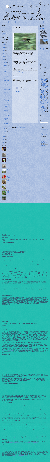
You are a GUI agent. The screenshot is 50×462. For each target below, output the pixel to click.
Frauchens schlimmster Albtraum (8, 171)
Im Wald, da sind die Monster (6, 84)
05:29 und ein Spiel (6, 112)
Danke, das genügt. (5, 97)
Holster (46, 73)
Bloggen (44, 55)
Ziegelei (41, 119)
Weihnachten (42, 116)
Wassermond (6, 92)
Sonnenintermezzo (7, 89)
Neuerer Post (15, 125)
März (5, 129)
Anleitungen (19, 22)
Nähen (47, 86)
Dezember (5, 60)
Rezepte (41, 101)
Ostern (47, 93)
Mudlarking (44, 85)
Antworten (17, 83)
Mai (4, 126)
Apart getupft (7, 197)
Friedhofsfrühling (43, 28)
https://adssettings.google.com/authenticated (32, 437)
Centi (19, 87)
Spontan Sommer (6, 80)
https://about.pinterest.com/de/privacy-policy (20, 455)
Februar (5, 131)
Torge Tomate (6, 102)
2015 (4, 134)
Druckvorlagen (27, 22)
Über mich (12, 22)
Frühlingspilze (6, 123)
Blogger (31, 459)
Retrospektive (44, 100)
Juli (4, 68)
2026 (4, 44)
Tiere (43, 111)
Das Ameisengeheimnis (7, 87)
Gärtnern (42, 66)
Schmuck (41, 105)
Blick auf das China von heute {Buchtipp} (44, 130)
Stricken (41, 109)
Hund (44, 74)
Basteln (41, 54)
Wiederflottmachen (43, 117)
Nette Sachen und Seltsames (20, 72)
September (6, 65)
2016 (4, 59)
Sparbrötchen (42, 107)
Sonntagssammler (7, 186)
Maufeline (17, 78)
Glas (47, 67)
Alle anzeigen (46, 149)
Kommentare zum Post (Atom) (20, 127)
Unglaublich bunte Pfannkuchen (6, 108)
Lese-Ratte (42, 81)
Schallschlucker (42, 104)
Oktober (5, 63)
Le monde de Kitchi (44, 138)
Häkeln (41, 71)
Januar (5, 132)
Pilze (41, 95)
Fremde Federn (45, 64)
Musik (41, 86)
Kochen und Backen (44, 79)
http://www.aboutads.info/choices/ (26, 349)
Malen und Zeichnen (44, 82)
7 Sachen (42, 48)
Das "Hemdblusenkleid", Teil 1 (6, 100)
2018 (4, 56)
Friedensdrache (6, 75)
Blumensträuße (43, 56)
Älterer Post (35, 125)
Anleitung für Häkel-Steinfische (8, 165)
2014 (4, 136)
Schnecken (42, 106)
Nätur (45, 89)
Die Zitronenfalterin (44, 129)
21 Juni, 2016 (21, 78)
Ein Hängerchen (6, 82)
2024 (4, 47)
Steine (41, 108)
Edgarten (43, 145)
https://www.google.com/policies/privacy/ (15, 437)
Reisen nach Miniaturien (44, 99)
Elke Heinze (43, 141)
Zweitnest (46, 119)
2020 (4, 53)
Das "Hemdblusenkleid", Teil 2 (6, 94)
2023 (4, 48)
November (5, 62)
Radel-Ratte (42, 97)
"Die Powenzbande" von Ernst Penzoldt (6, 115)
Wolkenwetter (6, 73)
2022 (4, 50)
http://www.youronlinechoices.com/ (7, 350)
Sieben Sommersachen (7, 78)
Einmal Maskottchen (6, 72)
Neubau (41, 92)
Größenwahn (42, 69)
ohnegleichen (42, 93)
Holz (41, 74)
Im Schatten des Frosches (6, 106)
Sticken (45, 108)
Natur (46, 87)
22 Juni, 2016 (24, 87)
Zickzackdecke (42, 118)
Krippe (45, 80)
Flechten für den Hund (7, 181)
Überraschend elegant (7, 159)
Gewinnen (42, 67)
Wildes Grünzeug (44, 142)
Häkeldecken (42, 70)
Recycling (42, 98)
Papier (44, 94)
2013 (4, 137)
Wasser (43, 115)
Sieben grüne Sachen (6, 119)
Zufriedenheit (6, 110)
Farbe (44, 61)
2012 (4, 139)
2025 (4, 45)
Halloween (42, 72)
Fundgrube (5, 124)
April (4, 128)
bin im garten (43, 133)
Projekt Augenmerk (43, 96)
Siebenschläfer (6, 76)
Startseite (5, 22)
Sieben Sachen (6, 90)
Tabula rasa (46, 110)
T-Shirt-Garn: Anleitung (7, 154)
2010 (4, 142)
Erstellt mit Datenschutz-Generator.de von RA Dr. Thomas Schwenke (12, 457)
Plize (46, 95)
